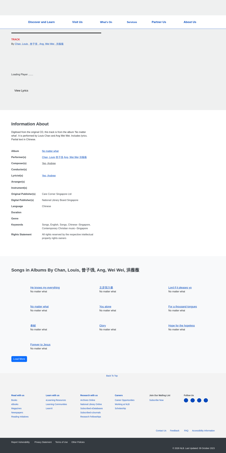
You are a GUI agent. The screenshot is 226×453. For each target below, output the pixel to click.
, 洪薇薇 (59, 44)
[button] (205, 22)
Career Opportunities (125, 400)
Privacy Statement (43, 442)
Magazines (17, 408)
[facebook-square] (194, 402)
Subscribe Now (156, 400)
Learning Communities (56, 404)
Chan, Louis (22, 44)
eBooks (15, 404)
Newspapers (17, 412)
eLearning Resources (56, 400)
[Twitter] (207, 35)
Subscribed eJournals (91, 412)
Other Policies (78, 442)
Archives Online (88, 400)
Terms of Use (61, 442)
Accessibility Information (203, 431)
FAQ (186, 431)
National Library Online (91, 404)
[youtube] (207, 402)
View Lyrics (20, 90)
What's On (106, 22)
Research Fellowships (90, 417)
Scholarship (120, 408)
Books (14, 400)
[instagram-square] (200, 402)
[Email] (207, 43)
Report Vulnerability (21, 442)
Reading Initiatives (20, 417)
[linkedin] (187, 402)
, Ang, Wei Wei (46, 44)
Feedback (175, 431)
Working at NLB (123, 404)
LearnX (49, 408)
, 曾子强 (33, 44)
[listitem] (17, 396)
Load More (19, 359)
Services (132, 22)
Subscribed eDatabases (92, 408)
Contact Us (161, 431)
